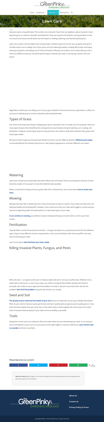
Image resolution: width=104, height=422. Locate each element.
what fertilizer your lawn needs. (37, 242)
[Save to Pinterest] (58, 365)
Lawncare (53, 12)
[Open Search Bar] (72, 12)
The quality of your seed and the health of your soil (30, 301)
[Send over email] (78, 365)
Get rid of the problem (26, 289)
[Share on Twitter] (38, 365)
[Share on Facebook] (18, 365)
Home (32, 12)
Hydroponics (64, 12)
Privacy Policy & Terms (79, 407)
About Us (73, 395)
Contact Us (73, 401)
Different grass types (84, 140)
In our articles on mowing (19, 216)
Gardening (41, 12)
